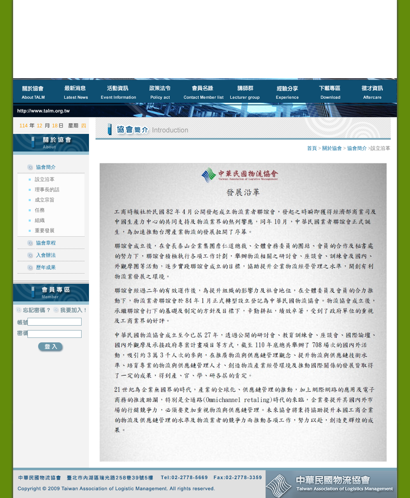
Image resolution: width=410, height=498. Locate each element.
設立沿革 (45, 179)
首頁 (312, 148)
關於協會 (332, 148)
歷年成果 (46, 267)
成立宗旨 (45, 200)
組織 (40, 220)
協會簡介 (46, 167)
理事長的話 (47, 189)
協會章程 (46, 243)
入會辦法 (46, 255)
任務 (40, 210)
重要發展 (45, 230)
